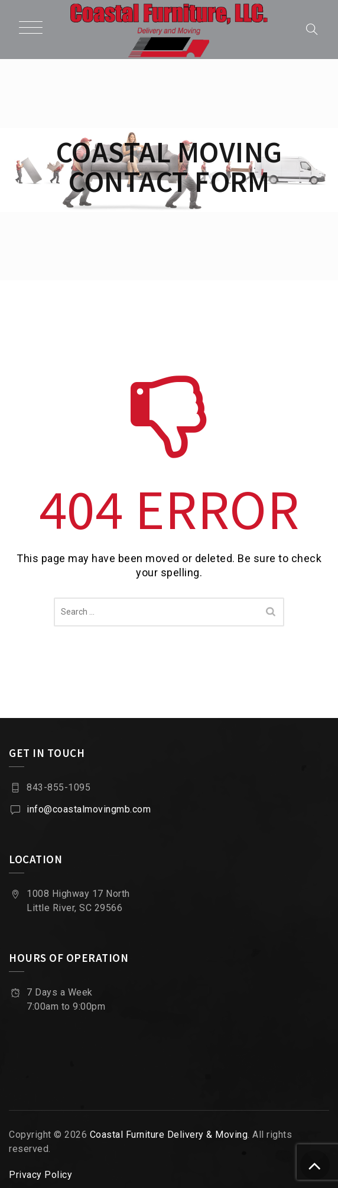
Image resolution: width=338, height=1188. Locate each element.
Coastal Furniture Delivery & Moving (169, 1134)
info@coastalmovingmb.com (89, 809)
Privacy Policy (40, 1174)
